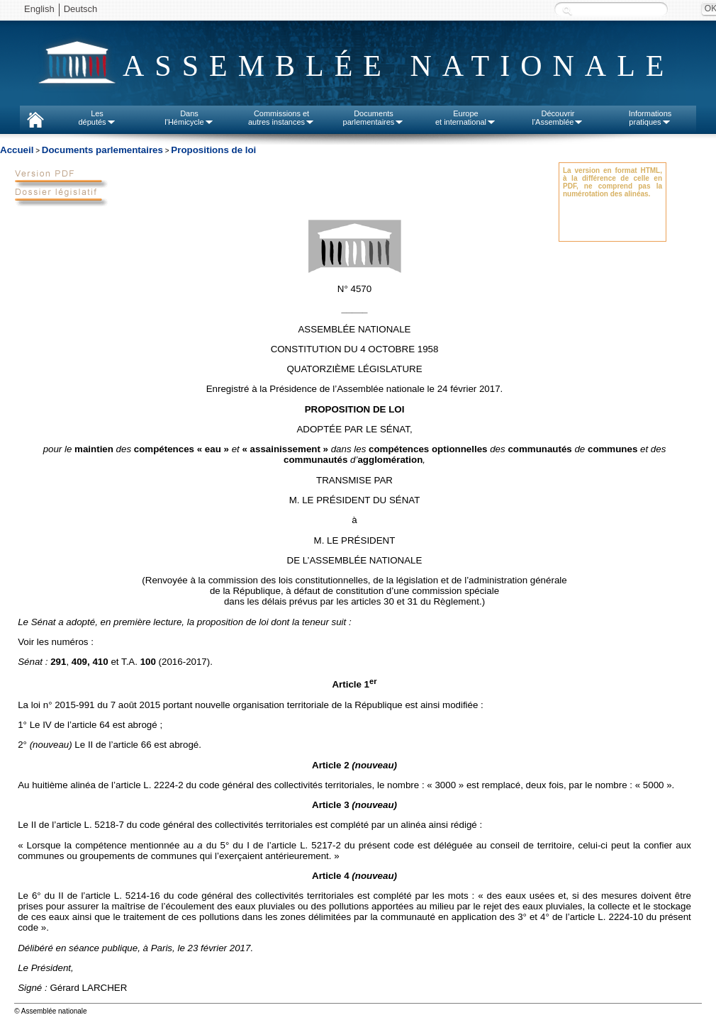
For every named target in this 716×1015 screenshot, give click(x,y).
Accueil (16, 150)
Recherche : (567, 10)
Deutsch (81, 9)
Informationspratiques (650, 117)
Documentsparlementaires (374, 117)
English (39, 9)
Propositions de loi (213, 150)
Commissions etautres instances (281, 117)
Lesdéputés (97, 117)
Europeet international (465, 117)
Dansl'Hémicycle (188, 117)
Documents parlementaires (102, 150)
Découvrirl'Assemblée (558, 117)
